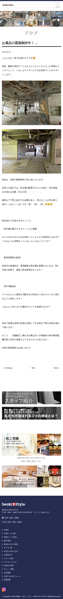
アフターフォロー (10, 562)
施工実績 (7, 541)
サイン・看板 (9, 569)
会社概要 (7, 573)
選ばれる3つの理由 (11, 544)
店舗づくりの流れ (10, 537)
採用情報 (7, 580)
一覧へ (33, 368)
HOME (6, 530)
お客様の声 (8, 555)
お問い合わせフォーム (12, 576)
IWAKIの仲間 (8, 565)
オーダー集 (8, 548)
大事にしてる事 (9, 533)
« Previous (8, 368)
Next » (56, 368)
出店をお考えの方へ (11, 551)
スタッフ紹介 (9, 558)
